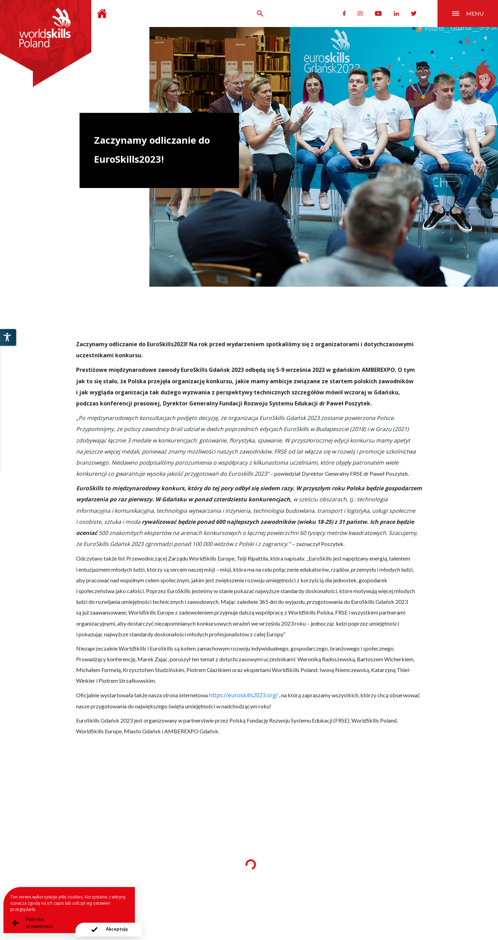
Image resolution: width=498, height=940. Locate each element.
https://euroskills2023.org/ (243, 695)
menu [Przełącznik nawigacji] (467, 13)
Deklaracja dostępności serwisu (324, 900)
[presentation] (101, 930)
